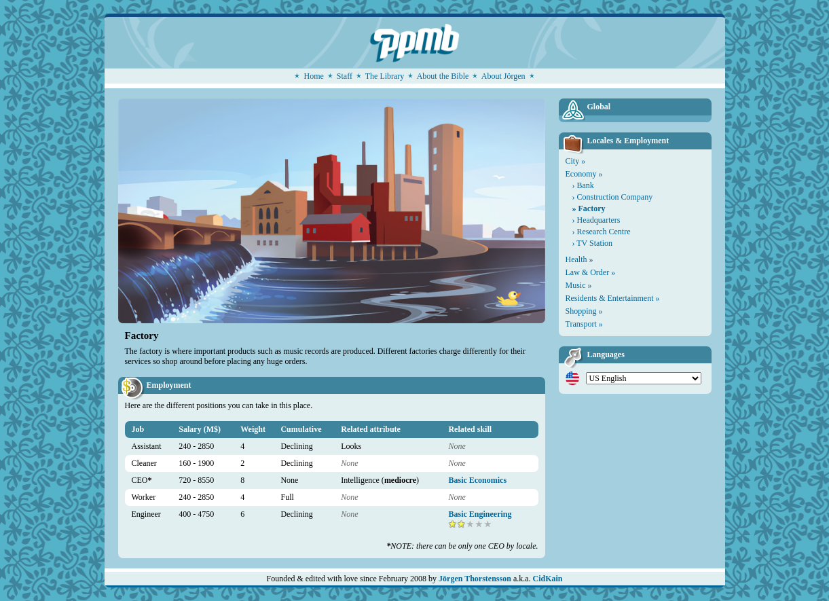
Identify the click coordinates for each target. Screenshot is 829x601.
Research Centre (604, 231)
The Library (385, 76)
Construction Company (615, 197)
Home (313, 76)
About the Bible (443, 76)
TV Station (594, 243)
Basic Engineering (479, 514)
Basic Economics (477, 480)
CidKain (548, 578)
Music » (579, 285)
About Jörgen (503, 76)
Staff (344, 76)
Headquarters (599, 220)
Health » (579, 259)
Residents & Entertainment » (613, 298)
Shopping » (584, 311)
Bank (585, 185)
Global (599, 106)
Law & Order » (591, 272)
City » (576, 161)
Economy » (584, 174)
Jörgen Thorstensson (475, 578)
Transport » (584, 324)
